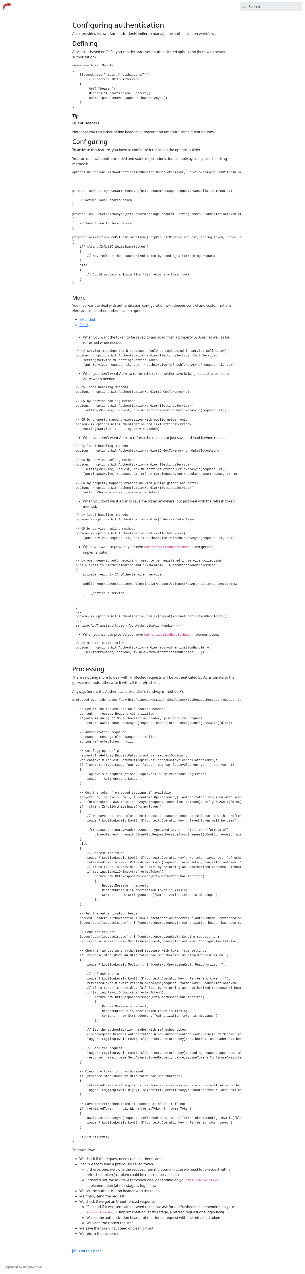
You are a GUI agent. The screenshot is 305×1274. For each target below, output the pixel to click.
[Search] (271, 6)
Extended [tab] (87, 319)
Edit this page (90, 1251)
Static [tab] (83, 324)
